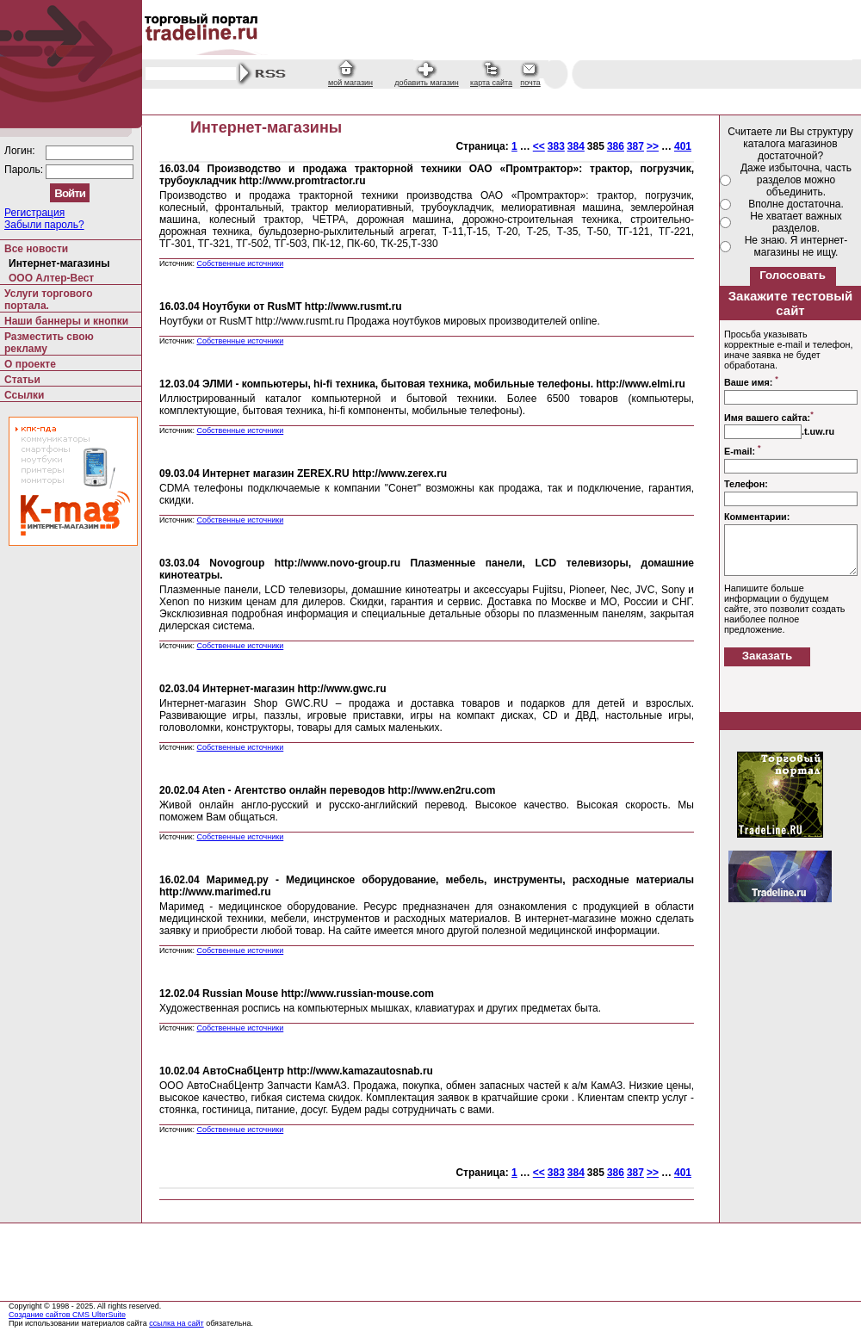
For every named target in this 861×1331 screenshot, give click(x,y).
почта (530, 82)
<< (539, 146)
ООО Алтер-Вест (51, 278)
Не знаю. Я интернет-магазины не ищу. (796, 246)
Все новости (36, 249)
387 (635, 146)
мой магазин (350, 82)
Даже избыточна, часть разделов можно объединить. (796, 180)
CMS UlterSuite (99, 1314)
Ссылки (24, 395)
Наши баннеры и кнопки (66, 321)
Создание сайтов (40, 1314)
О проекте (30, 364)
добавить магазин (426, 82)
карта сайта (491, 82)
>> (653, 146)
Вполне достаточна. (796, 204)
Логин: (21, 151)
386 (615, 146)
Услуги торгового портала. (48, 300)
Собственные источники (239, 263)
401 (682, 146)
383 (556, 146)
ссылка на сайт (176, 1323)
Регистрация (34, 213)
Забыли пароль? (44, 225)
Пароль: (25, 170)
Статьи (22, 380)
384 (576, 146)
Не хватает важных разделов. (796, 222)
